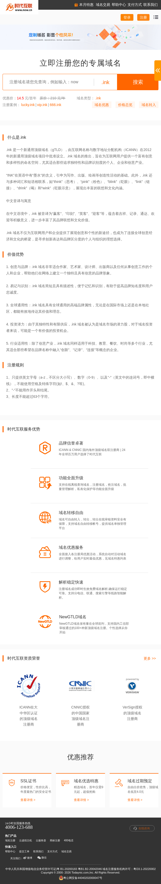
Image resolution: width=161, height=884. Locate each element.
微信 (42, 857)
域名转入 (149, 105)
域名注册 (10, 840)
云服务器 (41, 840)
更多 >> (150, 658)
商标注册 (55, 840)
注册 (143, 17)
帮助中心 (10, 851)
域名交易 (66, 851)
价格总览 (125, 105)
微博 (27, 857)
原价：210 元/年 (52, 98)
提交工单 (24, 851)
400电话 (68, 840)
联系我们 (38, 851)
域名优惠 (102, 105)
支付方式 (52, 851)
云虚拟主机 (25, 840)
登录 (127, 17)
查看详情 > (27, 800)
